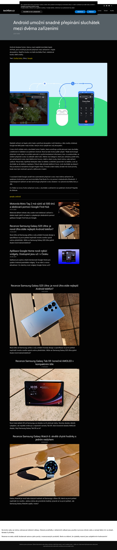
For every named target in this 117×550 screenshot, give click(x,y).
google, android (15, 196)
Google (29, 58)
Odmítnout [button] (80, 11)
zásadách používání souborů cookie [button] (30, 6)
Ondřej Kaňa (17, 58)
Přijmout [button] (91, 11)
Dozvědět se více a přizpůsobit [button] (31, 11)
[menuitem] (99, 11)
